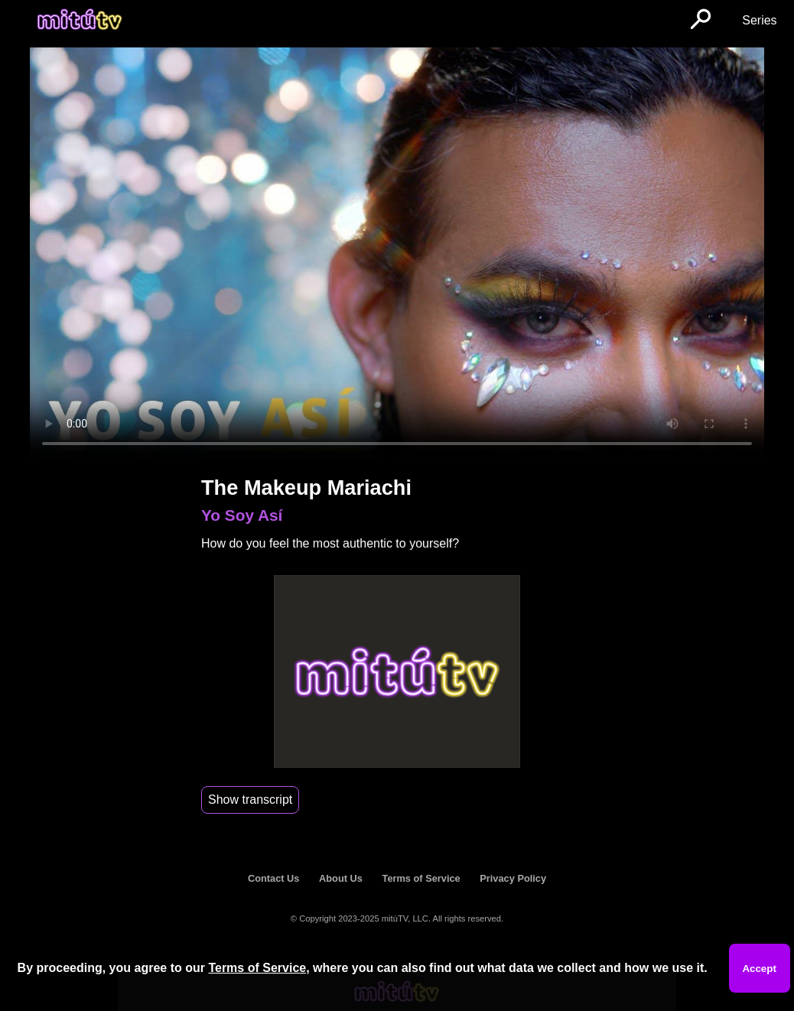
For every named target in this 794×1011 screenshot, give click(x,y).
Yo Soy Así (241, 515)
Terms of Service (421, 878)
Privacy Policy (513, 878)
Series (759, 20)
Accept (759, 968)
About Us (341, 878)
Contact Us (274, 878)
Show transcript (250, 799)
